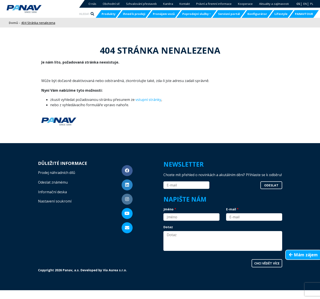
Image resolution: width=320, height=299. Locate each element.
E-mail (231, 209)
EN (305, 4)
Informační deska (52, 192)
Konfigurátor (257, 14)
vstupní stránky (148, 99)
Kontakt (184, 4)
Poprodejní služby (195, 14)
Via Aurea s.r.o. (115, 270)
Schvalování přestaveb (141, 4)
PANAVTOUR (304, 14)
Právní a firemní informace (214, 4)
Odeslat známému (53, 182)
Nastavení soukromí (54, 201)
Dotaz (168, 227)
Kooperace (245, 4)
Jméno (168, 209)
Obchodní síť (111, 4)
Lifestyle (280, 14)
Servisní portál (229, 14)
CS (298, 4)
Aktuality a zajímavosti (274, 4)
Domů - (15, 23)
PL (311, 4)
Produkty (108, 14)
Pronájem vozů (164, 14)
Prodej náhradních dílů (56, 172)
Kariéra (168, 4)
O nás (92, 4)
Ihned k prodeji (134, 14)
